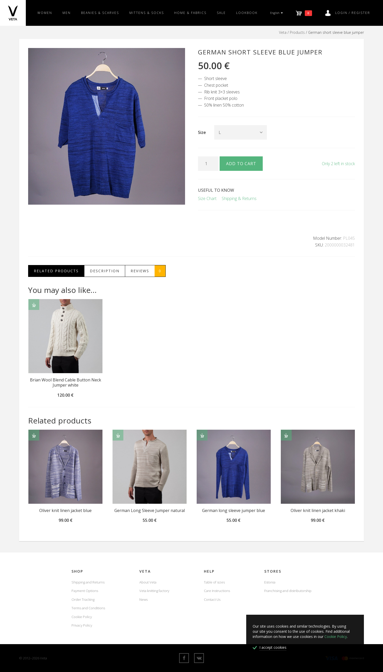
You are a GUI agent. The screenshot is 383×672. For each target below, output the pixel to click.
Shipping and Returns (88, 582)
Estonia (269, 582)
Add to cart (241, 163)
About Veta (147, 582)
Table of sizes (214, 582)
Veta (282, 32)
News (143, 599)
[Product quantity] (208, 163)
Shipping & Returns (239, 198)
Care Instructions (217, 590)
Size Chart (207, 198)
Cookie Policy (81, 616)
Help (209, 571)
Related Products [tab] (56, 270)
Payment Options (84, 590)
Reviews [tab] (148, 270)
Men (66, 13)
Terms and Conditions (88, 608)
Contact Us (212, 599)
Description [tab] (104, 270)
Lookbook (247, 13)
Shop (77, 571)
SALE (221, 13)
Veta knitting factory (154, 590)
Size (202, 132)
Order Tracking (82, 599)
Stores (272, 571)
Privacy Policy (81, 625)
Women (44, 13)
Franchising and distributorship (288, 590)
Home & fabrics (190, 13)
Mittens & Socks (146, 13)
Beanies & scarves (100, 13)
